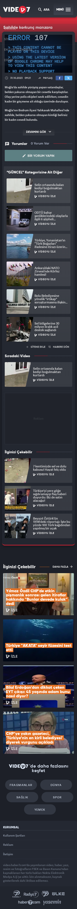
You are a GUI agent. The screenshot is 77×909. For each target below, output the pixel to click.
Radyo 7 (31, 894)
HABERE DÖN (58, 347)
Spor (57, 797)
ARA (43, 10)
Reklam (8, 845)
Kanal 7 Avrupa (45, 894)
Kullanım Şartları (14, 835)
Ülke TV (58, 894)
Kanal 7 (16, 894)
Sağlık (22, 797)
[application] (38, 54)
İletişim (8, 854)
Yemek (39, 809)
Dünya (56, 785)
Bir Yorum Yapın (38, 156)
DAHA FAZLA (62, 566)
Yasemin (52, 902)
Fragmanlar (21, 785)
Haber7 (29, 902)
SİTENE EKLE (35, 347)
